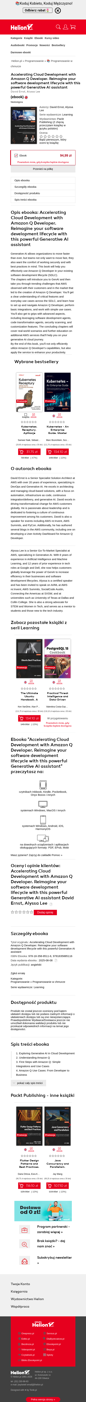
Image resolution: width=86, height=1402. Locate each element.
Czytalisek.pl (28, 1355)
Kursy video (52, 38)
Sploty (50, 1355)
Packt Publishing (51, 120)
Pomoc (56, 855)
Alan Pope (36, 706)
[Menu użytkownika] (65, 27)
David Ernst (57, 107)
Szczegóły (25, 186)
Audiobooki (18, 45)
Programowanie (20, 981)
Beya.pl (50, 1349)
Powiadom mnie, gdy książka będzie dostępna (43, 162)
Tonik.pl (33, 1390)
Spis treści (26, 199)
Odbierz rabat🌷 (37, 10)
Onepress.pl (28, 1333)
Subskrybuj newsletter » (54, 1260)
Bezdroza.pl (28, 1344)
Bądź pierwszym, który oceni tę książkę (52, 141)
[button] (69, 391)
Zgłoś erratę (18, 973)
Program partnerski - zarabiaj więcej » (53, 1229)
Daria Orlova (24, 1174)
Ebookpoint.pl (54, 1344)
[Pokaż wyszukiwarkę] (58, 27)
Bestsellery (58, 45)
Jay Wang (57, 1174)
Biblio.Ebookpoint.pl (32, 1360)
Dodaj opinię (45, 912)
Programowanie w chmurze (48, 981)
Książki (28, 38)
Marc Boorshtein (54, 440)
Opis (22, 180)
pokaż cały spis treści (30, 1082)
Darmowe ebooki (21, 52)
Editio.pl (26, 1338)
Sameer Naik (24, 440)
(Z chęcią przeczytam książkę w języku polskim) (52, 125)
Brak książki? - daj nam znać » (51, 1243)
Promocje (32, 45)
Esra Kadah (37, 1174)
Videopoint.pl (28, 1349)
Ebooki (38, 38)
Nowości (44, 45)
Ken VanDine (24, 706)
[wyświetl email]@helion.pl (30, 1384)
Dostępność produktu (27, 193)
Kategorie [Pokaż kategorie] (16, 38)
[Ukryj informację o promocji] (57, 10)
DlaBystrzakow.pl (55, 1338)
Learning (67, 114)
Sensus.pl (52, 1333)
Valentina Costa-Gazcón (57, 706)
